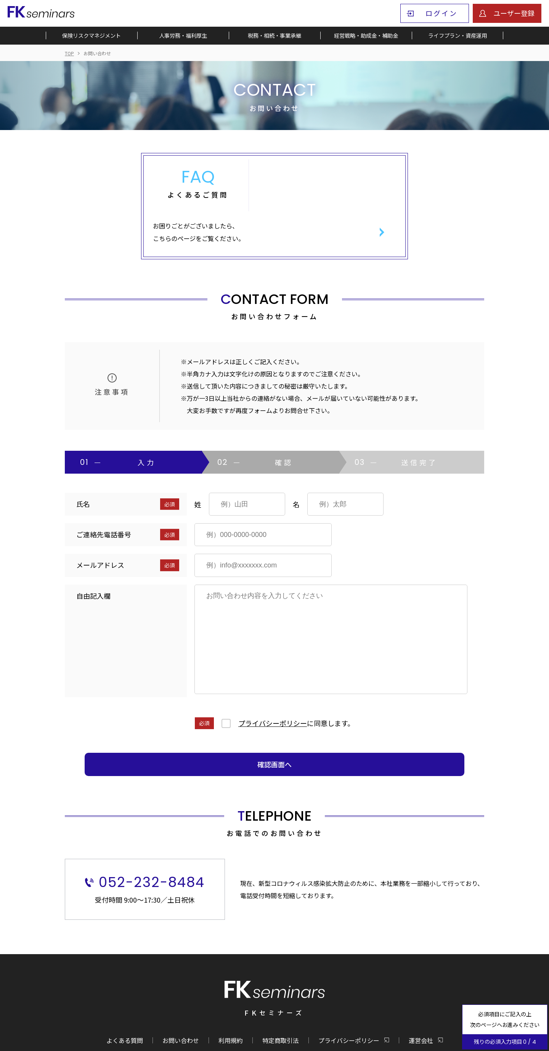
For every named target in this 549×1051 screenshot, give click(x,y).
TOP (69, 53)
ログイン (441, 13)
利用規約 (230, 1002)
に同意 (296, 685)
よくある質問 (124, 1002)
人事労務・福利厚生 (183, 36)
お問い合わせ (180, 1002)
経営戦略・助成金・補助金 (366, 36)
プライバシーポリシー (272, 685)
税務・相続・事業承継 (274, 36)
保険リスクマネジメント (91, 36)
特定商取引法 (280, 1002)
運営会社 (421, 1002)
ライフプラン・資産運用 (457, 36)
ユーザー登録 (514, 13)
